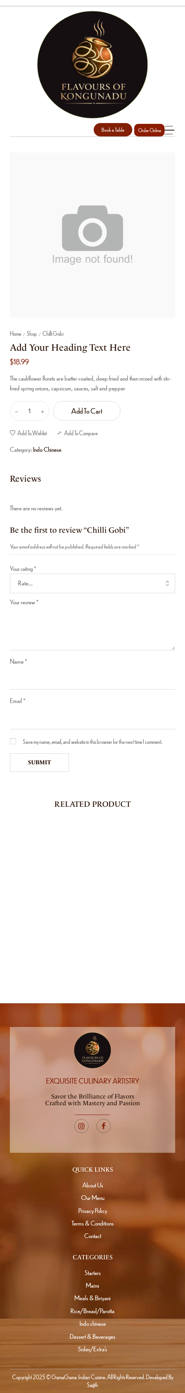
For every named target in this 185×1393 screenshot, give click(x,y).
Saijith (92, 1384)
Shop (32, 333)
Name (18, 661)
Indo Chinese (47, 449)
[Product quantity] (29, 411)
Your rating (23, 568)
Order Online (149, 130)
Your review (24, 602)
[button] (113, 129)
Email (18, 700)
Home (15, 333)
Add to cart (86, 410)
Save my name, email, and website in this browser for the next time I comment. (93, 741)
